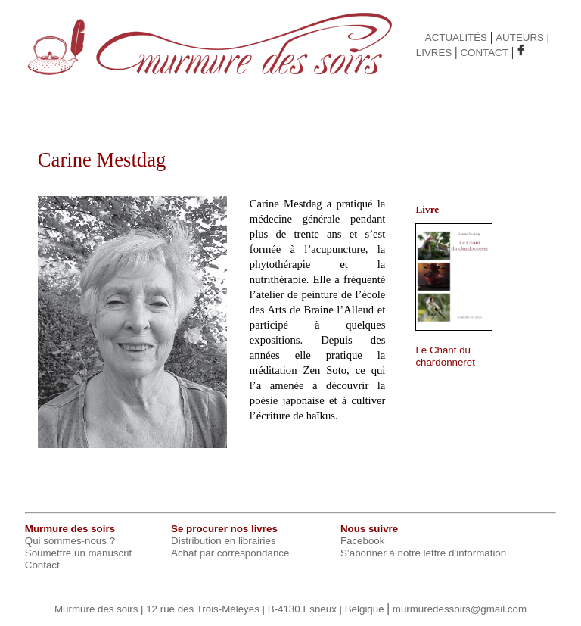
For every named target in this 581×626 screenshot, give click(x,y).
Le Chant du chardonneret (445, 356)
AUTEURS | (522, 37)
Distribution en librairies (223, 541)
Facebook (362, 541)
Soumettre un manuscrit (78, 553)
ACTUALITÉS (456, 37)
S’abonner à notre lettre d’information (423, 553)
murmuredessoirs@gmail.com (460, 609)
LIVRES (434, 52)
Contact (42, 565)
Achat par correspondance (230, 553)
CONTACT (484, 52)
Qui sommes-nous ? (70, 541)
